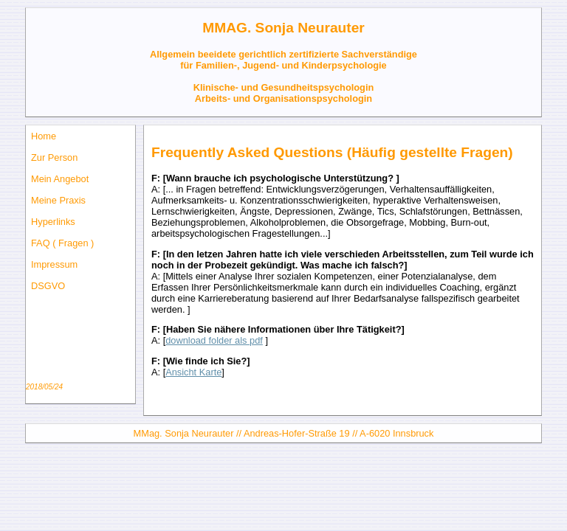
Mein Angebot (60, 178)
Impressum (54, 264)
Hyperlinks (53, 221)
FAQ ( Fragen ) (62, 243)
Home (43, 136)
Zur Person (54, 157)
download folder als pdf (214, 340)
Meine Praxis (58, 200)
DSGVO (48, 285)
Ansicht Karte (193, 372)
